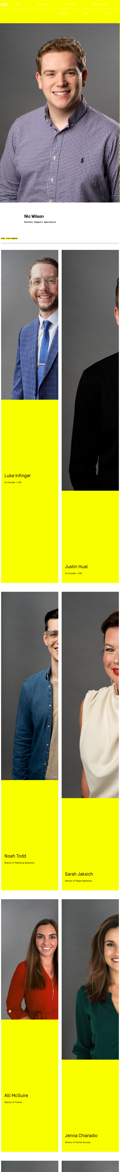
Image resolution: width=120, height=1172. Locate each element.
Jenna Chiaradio (82, 1135)
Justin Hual (77, 567)
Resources (62, 13)
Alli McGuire (16, 1095)
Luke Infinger (18, 475)
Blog (86, 13)
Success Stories (100, 4)
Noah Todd (15, 856)
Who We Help (43, 4)
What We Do (70, 4)
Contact (108, 13)
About (18, 4)
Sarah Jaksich (79, 874)
